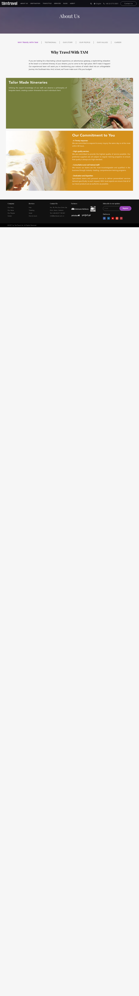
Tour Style (47, 3)
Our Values (102, 42)
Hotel (30, 213)
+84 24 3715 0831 (110, 4)
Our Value (11, 210)
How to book (33, 216)
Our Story (68, 42)
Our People (84, 42)
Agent (72, 3)
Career (117, 42)
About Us (24, 3)
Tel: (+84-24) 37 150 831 (57, 213)
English (98, 4)
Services (57, 3)
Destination (35, 3)
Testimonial (50, 42)
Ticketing (31, 210)
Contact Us (128, 3)
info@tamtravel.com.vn (57, 216)
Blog (65, 3)
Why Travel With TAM (28, 42)
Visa (30, 207)
